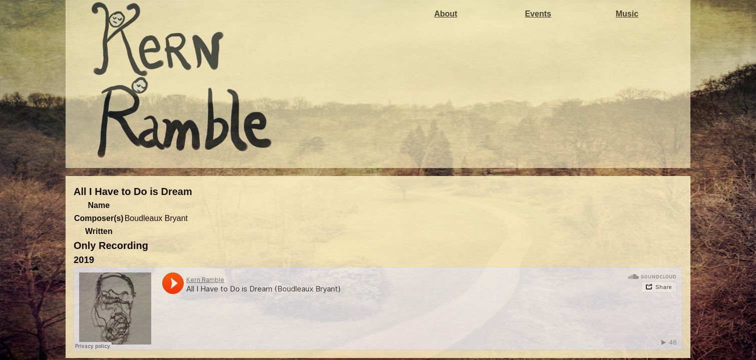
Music (627, 14)
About (445, 14)
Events (538, 14)
